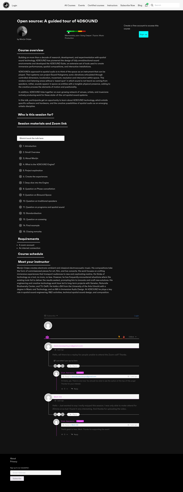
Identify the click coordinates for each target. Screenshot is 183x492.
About (13, 458)
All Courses (70, 5)
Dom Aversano (67, 373)
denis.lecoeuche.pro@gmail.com (84, 376)
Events (81, 5)
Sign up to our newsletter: (19, 468)
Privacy (13, 461)
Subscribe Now (127, 5)
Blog (140, 5)
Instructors (112, 5)
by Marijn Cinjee (24, 39)
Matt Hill (75, 425)
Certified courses (96, 5)
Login (14, 5)
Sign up (143, 34)
